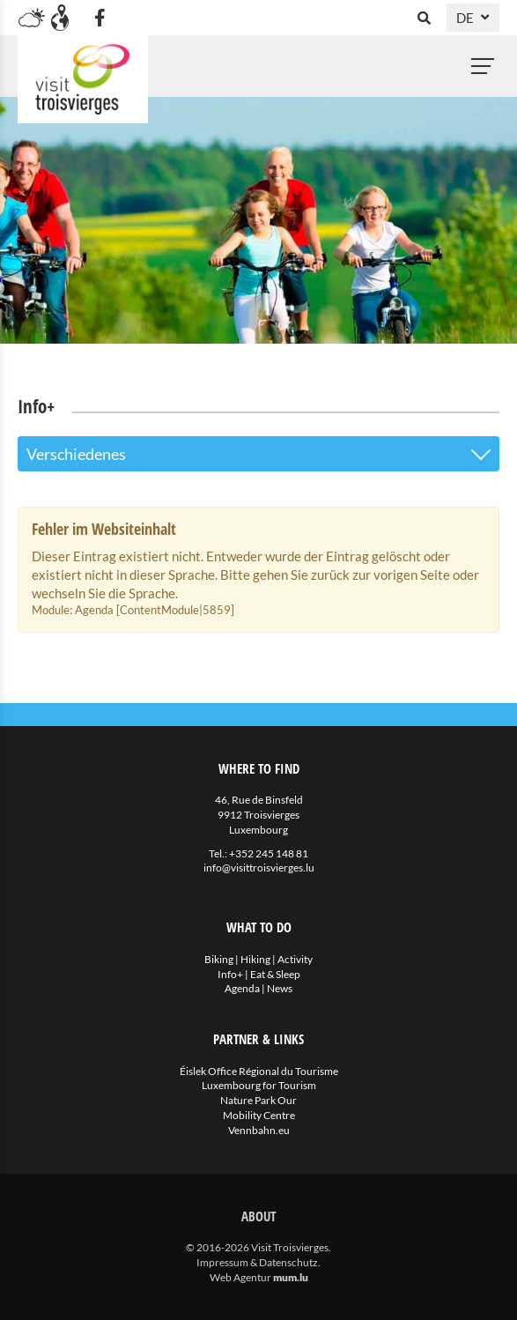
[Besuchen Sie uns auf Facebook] (99, 18)
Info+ (230, 974)
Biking (218, 959)
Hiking (255, 959)
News (279, 988)
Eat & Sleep (275, 974)
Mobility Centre (259, 1115)
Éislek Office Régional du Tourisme (259, 1071)
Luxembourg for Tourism (259, 1085)
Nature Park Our (258, 1100)
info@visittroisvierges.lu (258, 867)
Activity (295, 959)
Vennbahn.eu (259, 1130)
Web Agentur (240, 1277)
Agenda (242, 988)
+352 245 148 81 (268, 853)
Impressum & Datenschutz (257, 1262)
